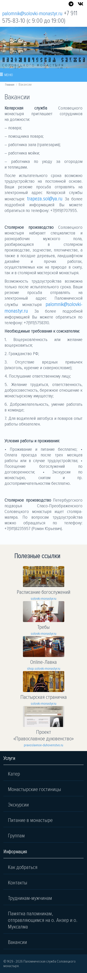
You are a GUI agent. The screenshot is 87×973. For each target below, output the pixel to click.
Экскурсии (18, 804)
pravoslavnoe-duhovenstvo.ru (43, 745)
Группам (16, 835)
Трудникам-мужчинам (30, 898)
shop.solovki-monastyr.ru (43, 668)
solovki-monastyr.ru (43, 598)
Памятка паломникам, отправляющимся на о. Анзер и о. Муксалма (42, 920)
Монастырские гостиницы (34, 789)
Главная (9, 85)
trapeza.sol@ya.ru (46, 198)
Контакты (17, 882)
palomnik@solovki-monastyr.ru (32, 13)
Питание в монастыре (30, 820)
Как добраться (22, 867)
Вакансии (17, 942)
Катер (14, 774)
